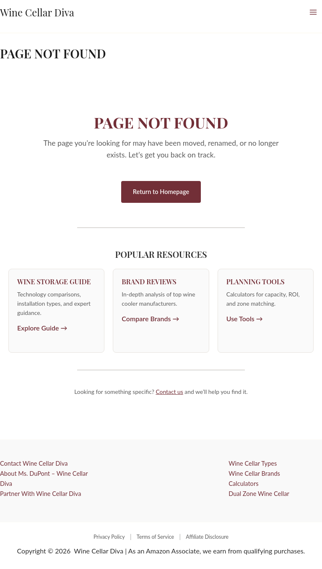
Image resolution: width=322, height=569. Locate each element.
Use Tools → (244, 319)
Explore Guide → (42, 328)
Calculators (243, 483)
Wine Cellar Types (253, 463)
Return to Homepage (161, 191)
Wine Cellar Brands (254, 473)
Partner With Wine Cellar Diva (40, 493)
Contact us (169, 391)
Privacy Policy (109, 537)
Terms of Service (155, 537)
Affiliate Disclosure (207, 537)
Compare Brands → (150, 319)
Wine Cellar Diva (37, 12)
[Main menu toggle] (313, 12)
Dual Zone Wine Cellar (259, 493)
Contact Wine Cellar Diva (34, 463)
